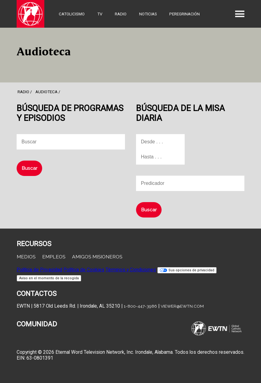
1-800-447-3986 (140, 306)
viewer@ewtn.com (182, 306)
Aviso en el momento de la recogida (49, 278)
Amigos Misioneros (97, 257)
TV (99, 13)
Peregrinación (184, 13)
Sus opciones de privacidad (187, 270)
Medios (26, 257)
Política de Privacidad (39, 270)
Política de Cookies (83, 270)
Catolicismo (72, 13)
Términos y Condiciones (131, 270)
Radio (120, 13)
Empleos (53, 257)
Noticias (148, 13)
